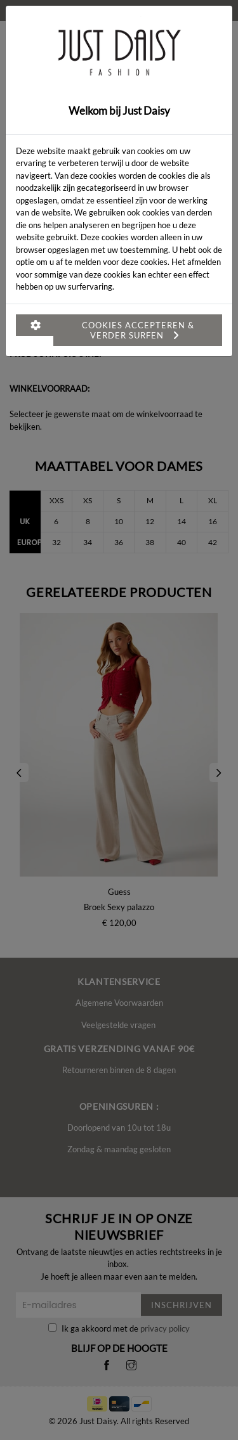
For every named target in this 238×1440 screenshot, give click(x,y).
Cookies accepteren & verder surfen (138, 330)
